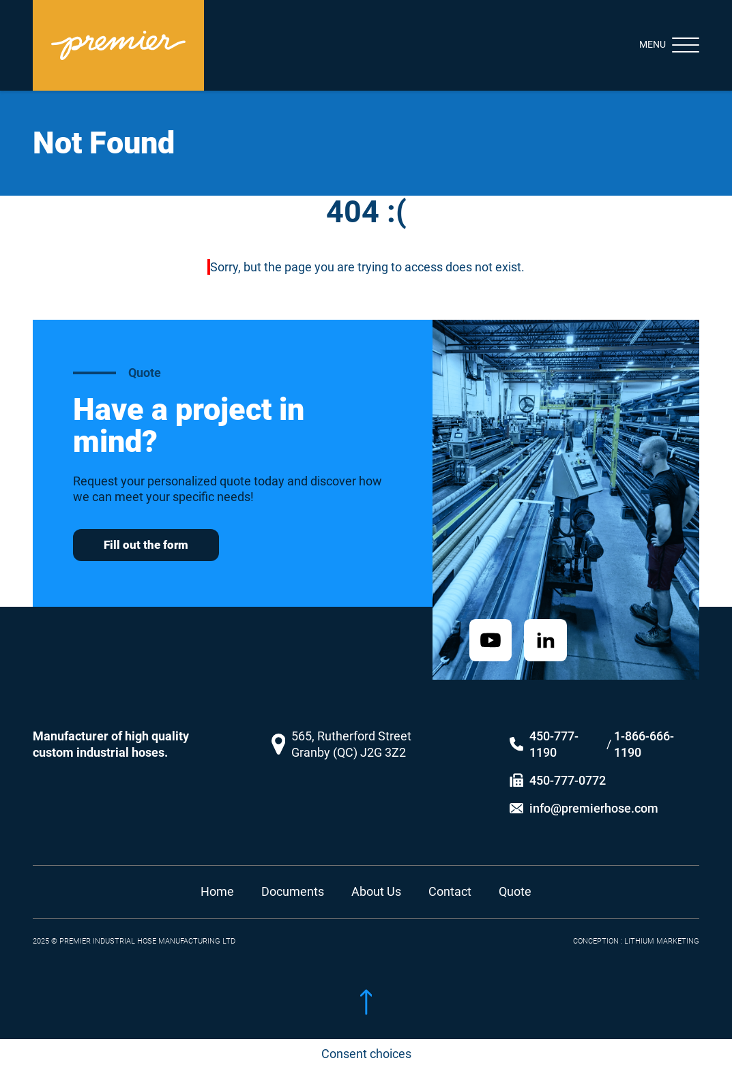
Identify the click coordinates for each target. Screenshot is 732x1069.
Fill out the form (146, 545)
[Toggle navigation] (657, 45)
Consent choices (366, 1054)
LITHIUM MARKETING (661, 928)
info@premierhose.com (593, 795)
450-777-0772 (567, 767)
